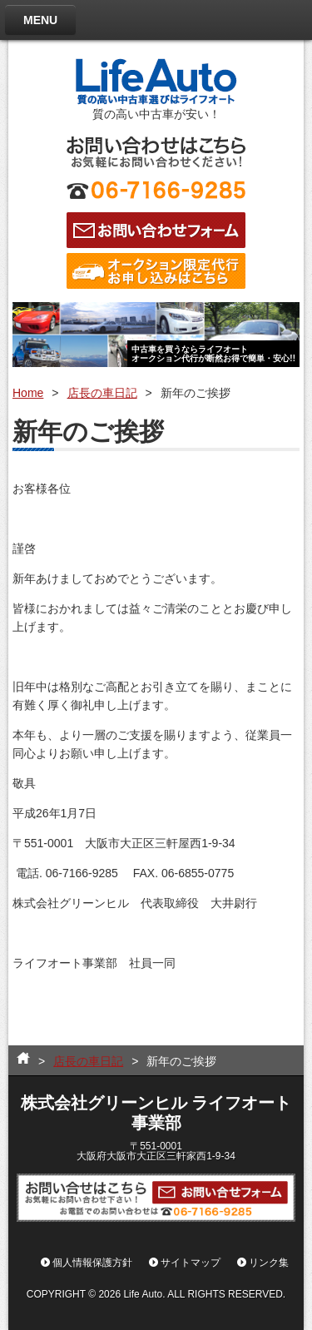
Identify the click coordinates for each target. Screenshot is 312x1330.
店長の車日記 (102, 392)
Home (27, 392)
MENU (40, 20)
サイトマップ (190, 1262)
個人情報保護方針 (92, 1262)
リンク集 (269, 1262)
